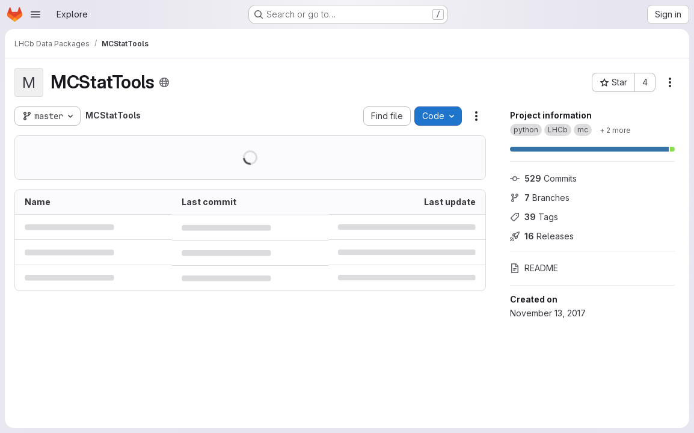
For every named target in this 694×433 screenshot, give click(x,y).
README (534, 268)
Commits (543, 178)
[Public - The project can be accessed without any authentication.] (164, 82)
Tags (534, 217)
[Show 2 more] (615, 130)
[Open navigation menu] (35, 14)
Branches (540, 197)
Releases (542, 236)
